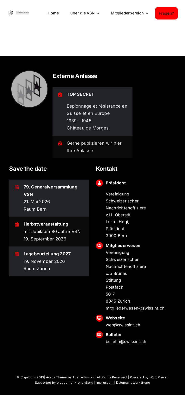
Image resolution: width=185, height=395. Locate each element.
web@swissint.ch (123, 325)
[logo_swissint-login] (18, 10)
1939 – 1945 (79, 120)
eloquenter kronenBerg (75, 382)
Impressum (104, 382)
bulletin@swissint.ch (126, 341)
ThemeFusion (83, 377)
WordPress (158, 377)
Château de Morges (88, 127)
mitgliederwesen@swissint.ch (135, 308)
